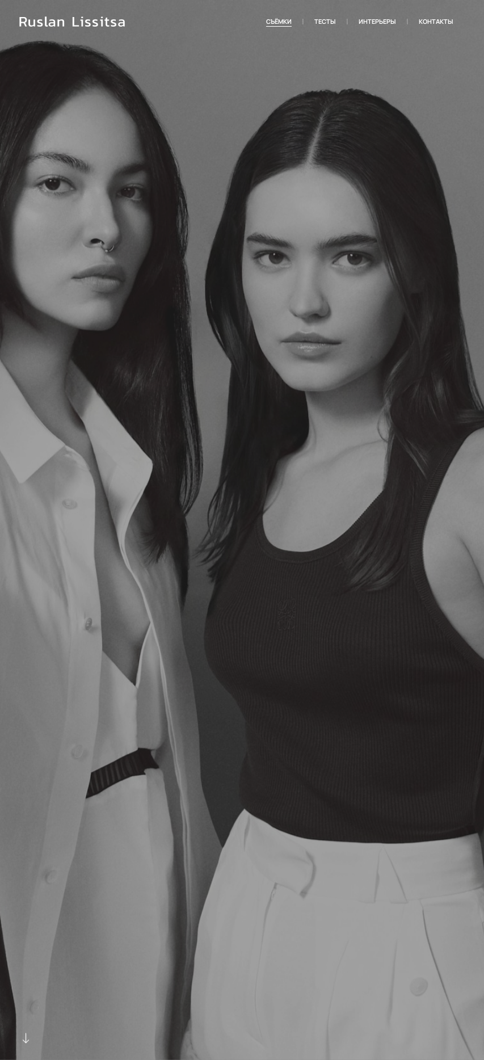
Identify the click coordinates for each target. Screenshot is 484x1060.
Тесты (325, 21)
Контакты (436, 21)
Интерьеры (377, 21)
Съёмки (279, 21)
